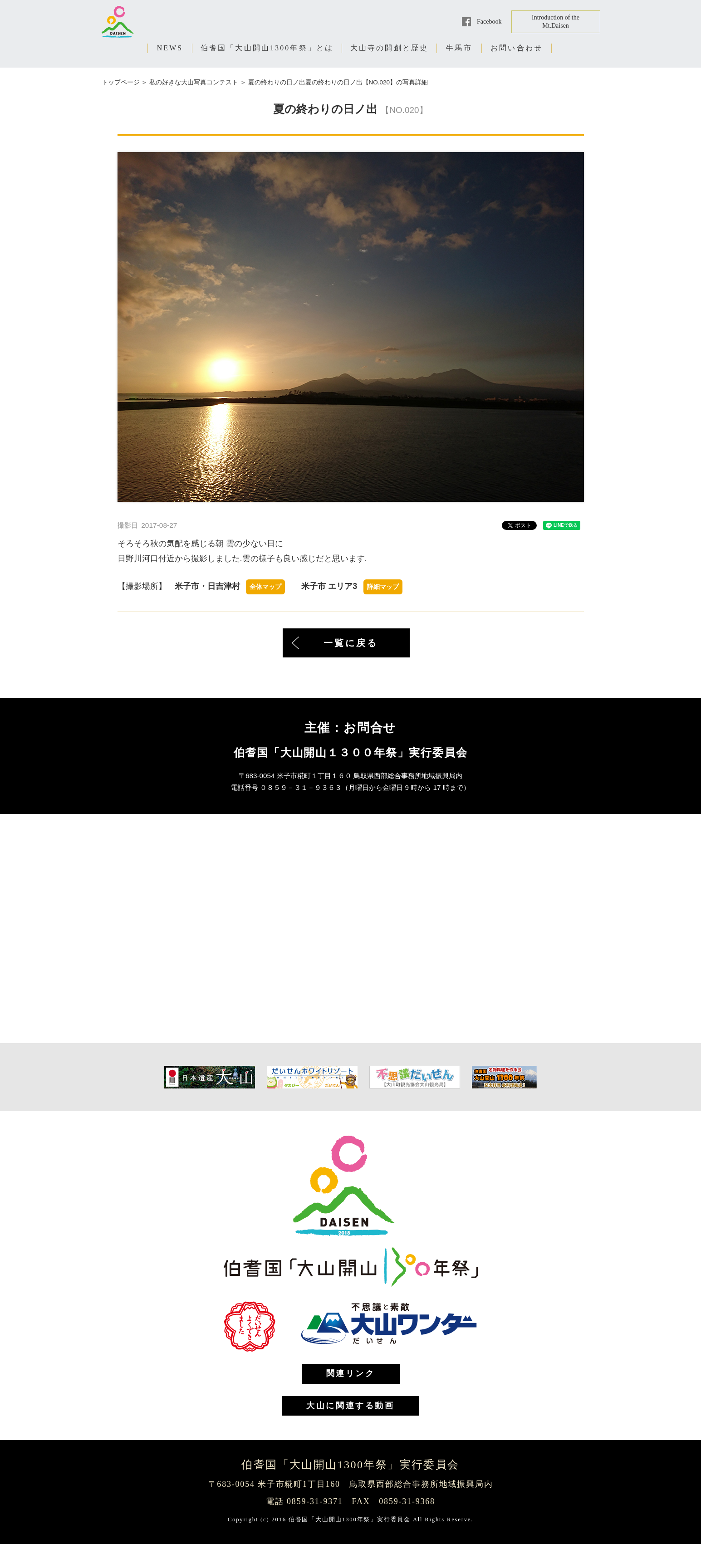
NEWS (170, 48)
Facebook (489, 21)
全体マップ (265, 586)
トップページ (121, 82)
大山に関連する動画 (350, 1405)
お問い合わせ (516, 48)
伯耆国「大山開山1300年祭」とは (267, 48)
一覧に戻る (351, 643)
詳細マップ (383, 586)
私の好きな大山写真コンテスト (193, 82)
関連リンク (350, 1373)
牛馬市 (459, 48)
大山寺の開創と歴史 (389, 48)
